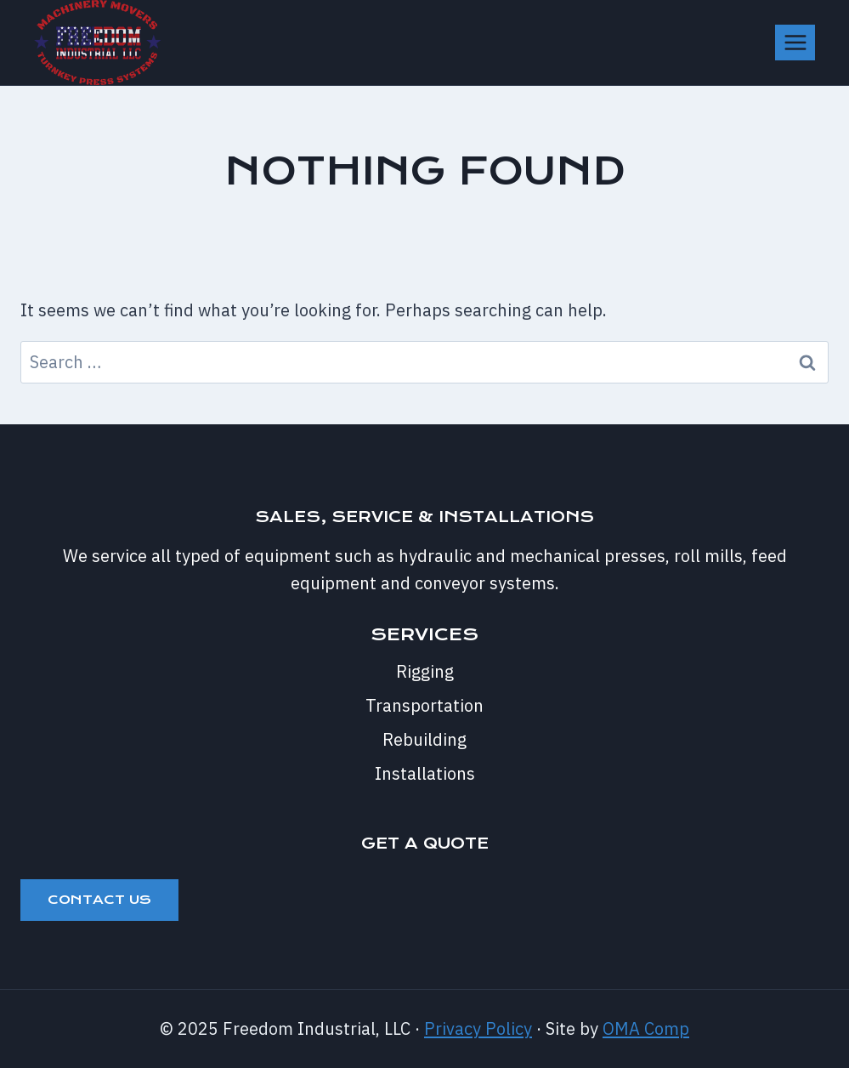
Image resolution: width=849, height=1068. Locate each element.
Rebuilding (424, 739)
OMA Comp (646, 1028)
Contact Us (99, 899)
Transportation (424, 705)
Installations (425, 773)
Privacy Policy (478, 1028)
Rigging (425, 671)
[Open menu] (795, 42)
